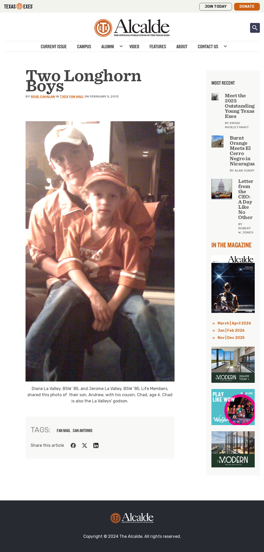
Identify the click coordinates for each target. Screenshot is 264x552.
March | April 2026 (234, 323)
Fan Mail (76, 96)
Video (134, 46)
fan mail (64, 430)
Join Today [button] (216, 6)
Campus (84, 46)
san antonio (82, 430)
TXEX (64, 96)
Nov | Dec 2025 (231, 338)
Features (158, 46)
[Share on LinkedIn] (96, 445)
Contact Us (208, 46)
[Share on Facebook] (73, 445)
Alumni (107, 46)
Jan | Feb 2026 (231, 330)
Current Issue (54, 46)
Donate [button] (247, 6)
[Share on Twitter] (84, 445)
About (181, 46)
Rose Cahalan (43, 96)
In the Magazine (231, 245)
